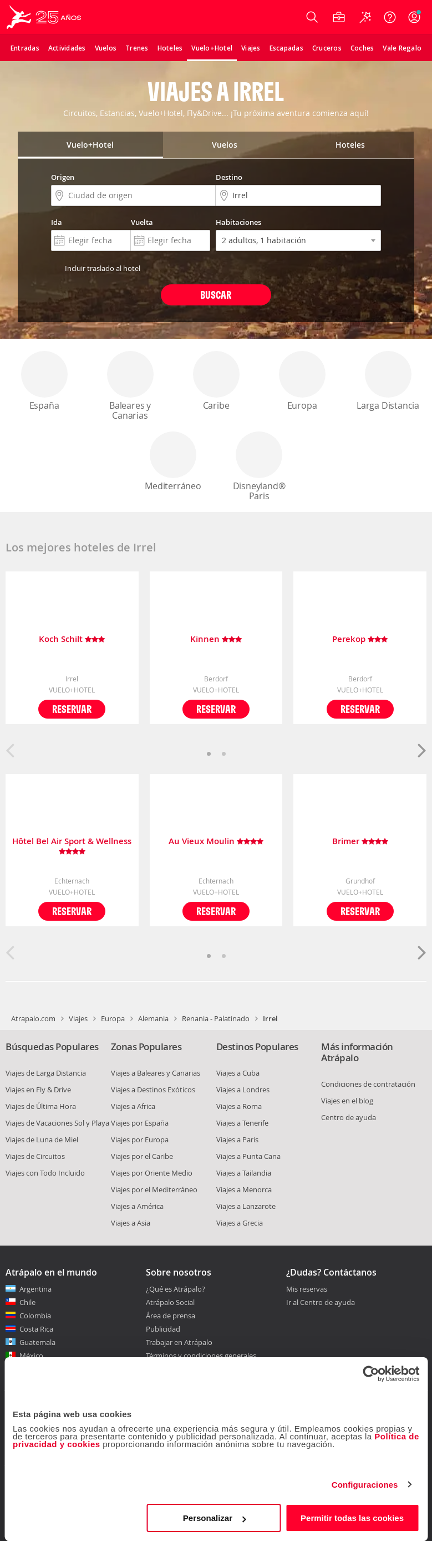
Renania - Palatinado (216, 1018)
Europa (302, 381)
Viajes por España (140, 1123)
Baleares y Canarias (130, 386)
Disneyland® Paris (259, 466)
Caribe (216, 381)
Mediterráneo (173, 461)
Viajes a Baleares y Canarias (155, 1073)
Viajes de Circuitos (35, 1156)
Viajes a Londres (243, 1090)
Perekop (360, 639)
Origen (62, 177)
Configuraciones (365, 1484)
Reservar (72, 709)
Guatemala (37, 1342)
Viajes (78, 1018)
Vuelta (142, 222)
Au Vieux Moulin (216, 841)
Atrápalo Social (170, 1302)
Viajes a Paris (237, 1140)
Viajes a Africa (133, 1106)
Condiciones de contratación (368, 1084)
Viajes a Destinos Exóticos (153, 1090)
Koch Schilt (72, 639)
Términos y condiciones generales (201, 1356)
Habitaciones (238, 222)
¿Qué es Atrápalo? (175, 1289)
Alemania (153, 1018)
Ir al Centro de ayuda (320, 1302)
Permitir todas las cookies (352, 1518)
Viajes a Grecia (239, 1223)
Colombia (35, 1316)
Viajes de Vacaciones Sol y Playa (57, 1123)
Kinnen (216, 639)
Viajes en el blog (347, 1101)
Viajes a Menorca (244, 1189)
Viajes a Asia (130, 1223)
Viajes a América (137, 1206)
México (31, 1356)
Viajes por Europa (140, 1140)
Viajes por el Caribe (142, 1156)
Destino (229, 177)
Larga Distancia (388, 381)
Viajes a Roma (239, 1106)
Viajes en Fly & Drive (38, 1090)
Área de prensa (170, 1316)
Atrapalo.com (33, 1018)
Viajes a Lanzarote (246, 1206)
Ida (56, 222)
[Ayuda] (390, 17)
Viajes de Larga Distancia (46, 1073)
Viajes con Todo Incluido (45, 1173)
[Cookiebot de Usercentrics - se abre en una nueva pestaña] (370, 1374)
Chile (27, 1302)
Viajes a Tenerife (242, 1123)
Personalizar (214, 1518)
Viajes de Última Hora (41, 1106)
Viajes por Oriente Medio (151, 1173)
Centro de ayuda (348, 1117)
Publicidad (163, 1329)
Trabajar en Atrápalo (179, 1342)
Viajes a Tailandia (243, 1173)
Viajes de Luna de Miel (42, 1140)
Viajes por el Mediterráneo (154, 1189)
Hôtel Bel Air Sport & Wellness (71, 846)
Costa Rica (36, 1329)
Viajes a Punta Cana (248, 1156)
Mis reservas (306, 1289)
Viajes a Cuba (238, 1073)
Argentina (35, 1289)
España (44, 381)
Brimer (360, 841)
